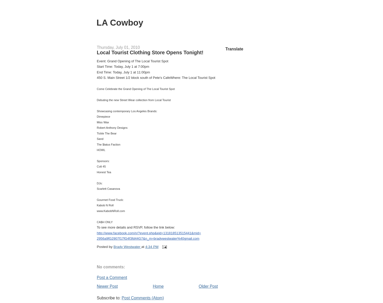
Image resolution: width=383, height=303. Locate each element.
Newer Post (107, 286)
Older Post (208, 286)
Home (158, 286)
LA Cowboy (120, 22)
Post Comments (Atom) (143, 298)
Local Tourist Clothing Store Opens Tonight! (150, 52)
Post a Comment (112, 277)
